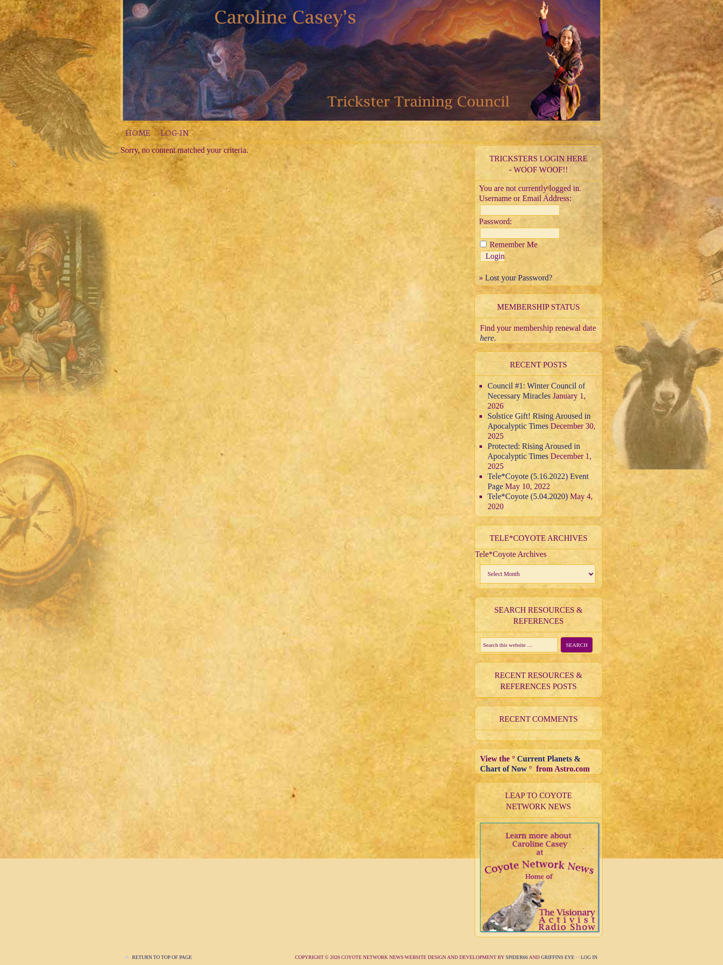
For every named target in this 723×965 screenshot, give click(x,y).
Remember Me (514, 244)
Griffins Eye (558, 957)
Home (138, 132)
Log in (588, 957)
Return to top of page (162, 957)
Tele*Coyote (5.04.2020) (528, 496)
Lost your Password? (518, 277)
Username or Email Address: (525, 198)
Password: (495, 221)
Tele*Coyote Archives (510, 554)
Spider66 (517, 957)
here (487, 338)
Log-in (175, 132)
